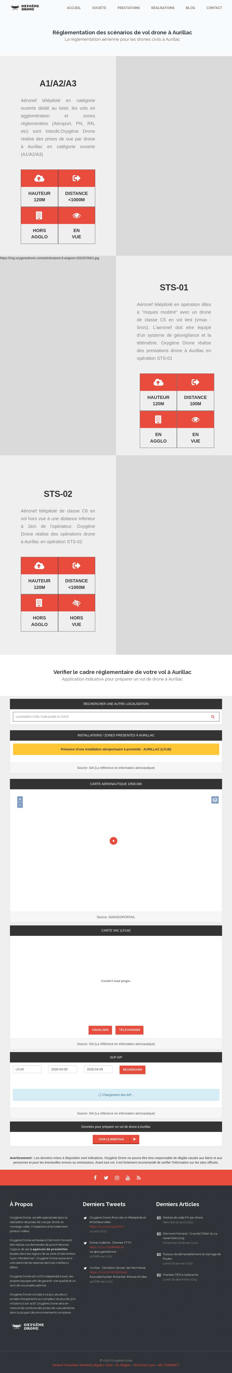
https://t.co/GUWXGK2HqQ (108, 1272)
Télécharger (129, 1030)
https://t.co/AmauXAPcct (107, 1226)
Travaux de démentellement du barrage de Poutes (192, 1256)
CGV (109, 1365)
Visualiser (100, 1030)
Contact (214, 8)
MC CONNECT (169, 1365)
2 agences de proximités (49, 1249)
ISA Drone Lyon (144, 1365)
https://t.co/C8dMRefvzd (107, 1247)
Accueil (74, 8)
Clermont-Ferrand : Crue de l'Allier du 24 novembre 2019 (190, 1236)
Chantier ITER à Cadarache (180, 1274)
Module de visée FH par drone (183, 1217)
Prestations (129, 8)
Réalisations (163, 8)
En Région (123, 1365)
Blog (190, 8)
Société (99, 8)
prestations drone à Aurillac (175, 350)
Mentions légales (92, 1365)
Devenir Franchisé (65, 1365)
